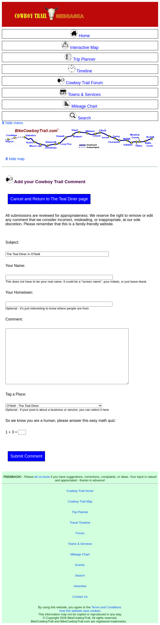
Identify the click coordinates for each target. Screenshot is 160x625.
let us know (42, 477)
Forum (80, 533)
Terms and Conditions (106, 607)
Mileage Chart (80, 554)
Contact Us (79, 596)
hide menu (12, 123)
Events (80, 565)
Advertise (80, 586)
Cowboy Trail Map (80, 501)
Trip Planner (80, 512)
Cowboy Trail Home (80, 491)
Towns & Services (80, 544)
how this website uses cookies (79, 611)
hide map (15, 159)
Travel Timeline (80, 522)
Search (80, 575)
